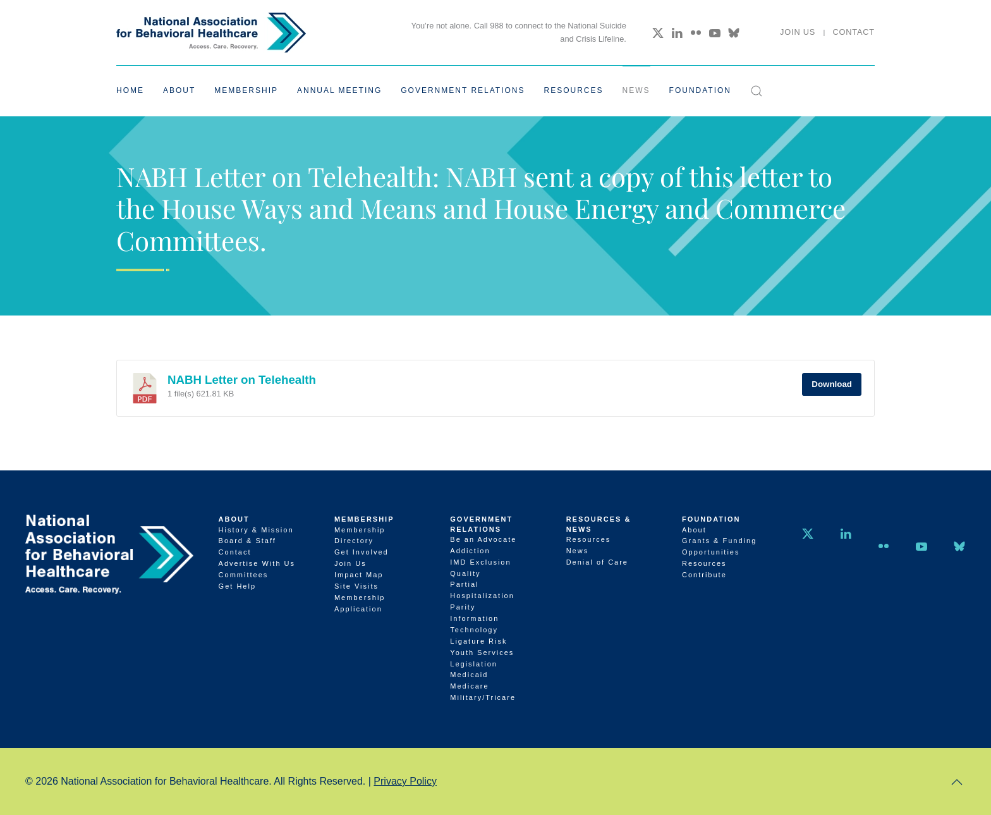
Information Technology (474, 624)
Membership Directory (360, 535)
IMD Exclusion (480, 562)
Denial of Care (597, 562)
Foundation (711, 519)
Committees (244, 575)
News (636, 90)
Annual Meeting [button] (339, 90)
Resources (588, 539)
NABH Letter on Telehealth (241, 379)
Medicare (469, 686)
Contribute (704, 575)
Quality (465, 573)
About (234, 519)
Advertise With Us (257, 563)
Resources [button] (574, 90)
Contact (853, 32)
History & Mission (256, 530)
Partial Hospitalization (482, 589)
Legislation (473, 664)
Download (832, 384)
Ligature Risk (478, 641)
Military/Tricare (483, 697)
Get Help (237, 586)
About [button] (179, 90)
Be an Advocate (483, 539)
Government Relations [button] (463, 90)
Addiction (470, 551)
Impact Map (358, 575)
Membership (364, 519)
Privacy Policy (405, 781)
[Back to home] (211, 32)
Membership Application (360, 603)
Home (130, 90)
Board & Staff (247, 540)
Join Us (797, 32)
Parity (462, 607)
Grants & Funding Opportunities (719, 546)
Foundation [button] (700, 90)
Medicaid (469, 674)
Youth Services (482, 652)
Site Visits (356, 586)
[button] (756, 91)
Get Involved (361, 552)
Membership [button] (246, 90)
